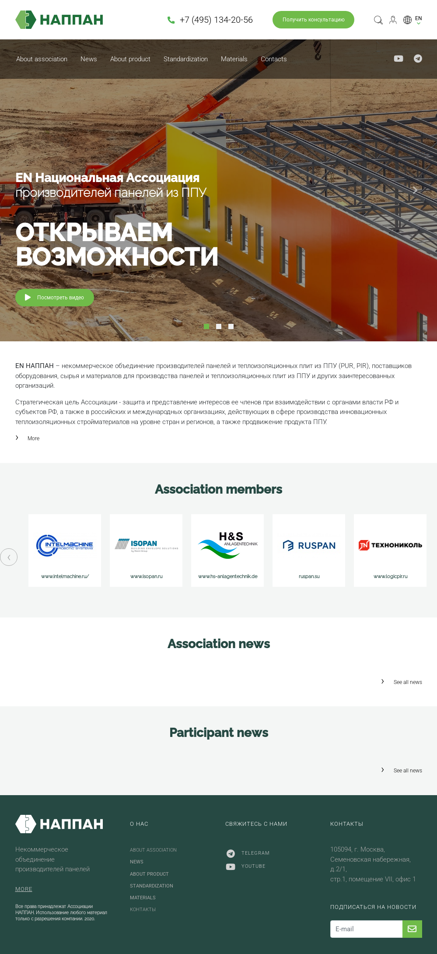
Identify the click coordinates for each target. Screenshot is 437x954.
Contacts (274, 59)
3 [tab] (231, 326)
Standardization (186, 59)
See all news (408, 682)
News (88, 59)
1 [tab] (206, 326)
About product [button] (130, 59)
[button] (412, 19)
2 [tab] (218, 326)
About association (41, 59)
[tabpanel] (218, 190)
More (33, 438)
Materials (234, 59)
